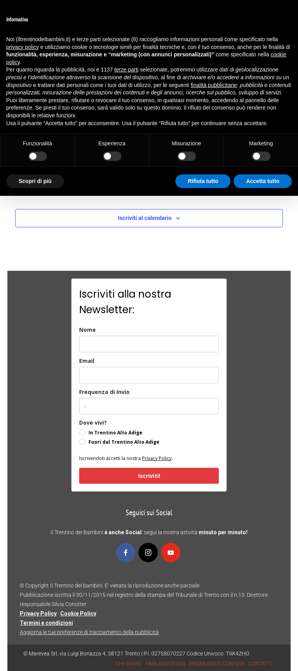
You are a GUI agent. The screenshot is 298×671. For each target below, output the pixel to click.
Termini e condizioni (46, 623)
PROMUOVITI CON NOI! (216, 664)
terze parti (126, 69)
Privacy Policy (157, 458)
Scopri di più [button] (35, 181)
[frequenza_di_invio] (149, 406)
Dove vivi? (93, 422)
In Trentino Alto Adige (115, 432)
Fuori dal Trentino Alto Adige (123, 442)
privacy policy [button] (22, 47)
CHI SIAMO (128, 664)
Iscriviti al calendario (145, 218)
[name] (149, 344)
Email (86, 360)
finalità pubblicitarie (214, 85)
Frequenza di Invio (104, 392)
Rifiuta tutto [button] (203, 181)
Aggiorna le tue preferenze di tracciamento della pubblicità (89, 632)
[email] (149, 375)
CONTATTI (260, 664)
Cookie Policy (78, 613)
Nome (87, 329)
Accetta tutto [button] (262, 181)
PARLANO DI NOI (165, 664)
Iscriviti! (149, 475)
